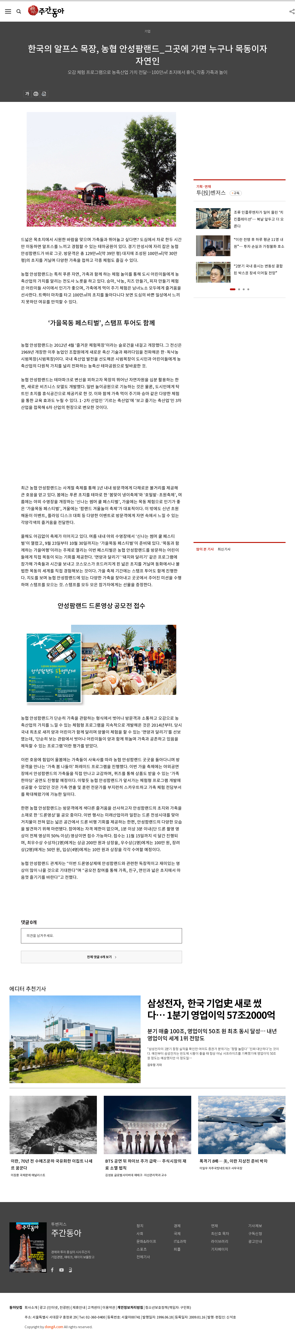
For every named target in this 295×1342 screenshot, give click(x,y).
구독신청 (255, 1234)
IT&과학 (180, 1241)
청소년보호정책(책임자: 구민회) (168, 1308)
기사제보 (255, 1226)
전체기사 (143, 1257)
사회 (139, 1234)
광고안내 (255, 1241)
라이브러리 (219, 1241)
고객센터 (93, 1308)
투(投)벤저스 (211, 192)
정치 (139, 1226)
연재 (214, 1226)
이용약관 (108, 1308)
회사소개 (31, 1308)
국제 (177, 1234)
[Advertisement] (90, 447)
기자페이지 (219, 1249)
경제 (177, 1226)
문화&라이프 (146, 1241)
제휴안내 (78, 1308)
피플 (177, 1249)
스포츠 (141, 1249)
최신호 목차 (220, 1234)
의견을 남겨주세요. (40, 935)
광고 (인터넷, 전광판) (55, 1308)
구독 (237, 193)
